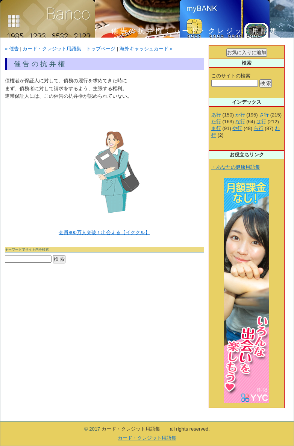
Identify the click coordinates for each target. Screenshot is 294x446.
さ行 (264, 115)
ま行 (216, 128)
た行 (216, 121)
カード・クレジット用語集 (147, 438)
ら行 (259, 128)
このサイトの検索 (230, 76)
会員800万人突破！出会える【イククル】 (104, 232)
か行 (240, 115)
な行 (240, 121)
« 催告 (12, 48)
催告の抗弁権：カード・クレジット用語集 (199, 31)
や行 (237, 128)
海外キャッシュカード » (146, 48)
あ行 (216, 115)
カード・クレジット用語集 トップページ (69, 48)
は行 (261, 121)
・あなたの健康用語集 (235, 167)
